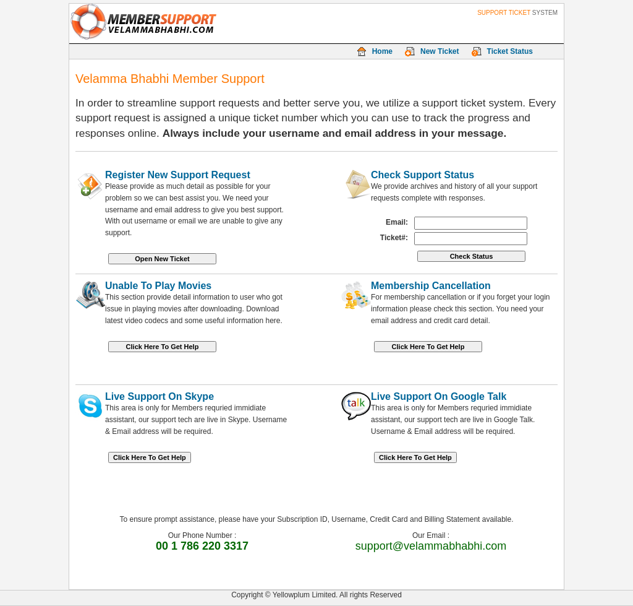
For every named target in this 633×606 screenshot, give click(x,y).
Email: (397, 222)
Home (382, 51)
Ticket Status (510, 51)
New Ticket (439, 51)
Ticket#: (394, 237)
